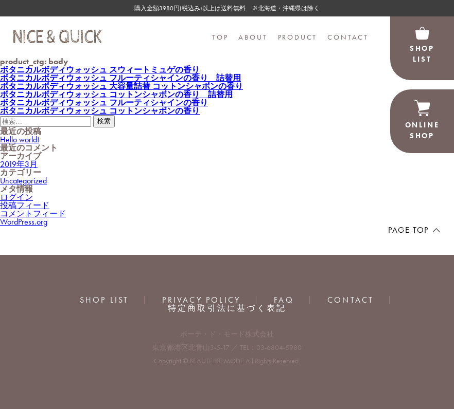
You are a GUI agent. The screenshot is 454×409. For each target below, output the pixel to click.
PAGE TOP (408, 230)
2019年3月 (19, 164)
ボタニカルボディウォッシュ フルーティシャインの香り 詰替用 (120, 77)
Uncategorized (23, 180)
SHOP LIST (104, 300)
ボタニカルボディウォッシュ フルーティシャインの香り (104, 102)
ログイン (16, 197)
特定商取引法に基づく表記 (227, 308)
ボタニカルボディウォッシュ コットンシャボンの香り (100, 110)
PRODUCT (298, 37)
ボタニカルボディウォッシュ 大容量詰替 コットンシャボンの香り (121, 86)
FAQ (284, 300)
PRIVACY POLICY (201, 300)
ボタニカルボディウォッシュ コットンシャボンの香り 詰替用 (116, 94)
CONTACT (348, 37)
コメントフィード (33, 213)
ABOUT (252, 37)
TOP (220, 37)
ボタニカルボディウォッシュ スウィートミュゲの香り (100, 69)
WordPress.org (23, 221)
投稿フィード (24, 205)
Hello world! (19, 139)
